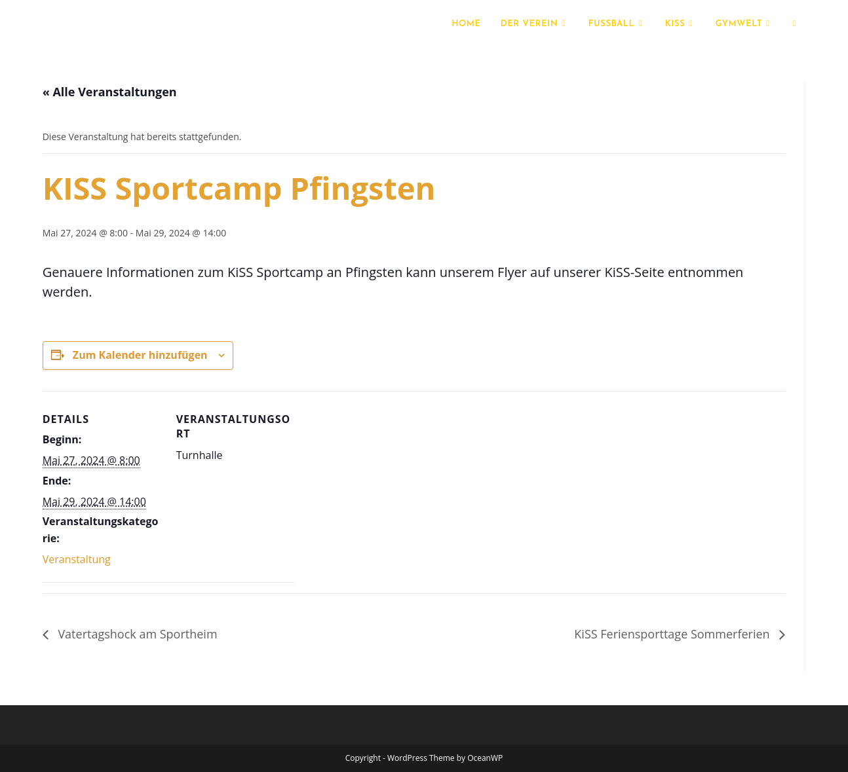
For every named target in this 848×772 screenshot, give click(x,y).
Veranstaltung (77, 559)
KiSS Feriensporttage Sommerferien (673, 634)
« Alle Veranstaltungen (110, 92)
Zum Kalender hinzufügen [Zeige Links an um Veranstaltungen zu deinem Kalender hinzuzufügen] (140, 355)
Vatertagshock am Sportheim (136, 634)
